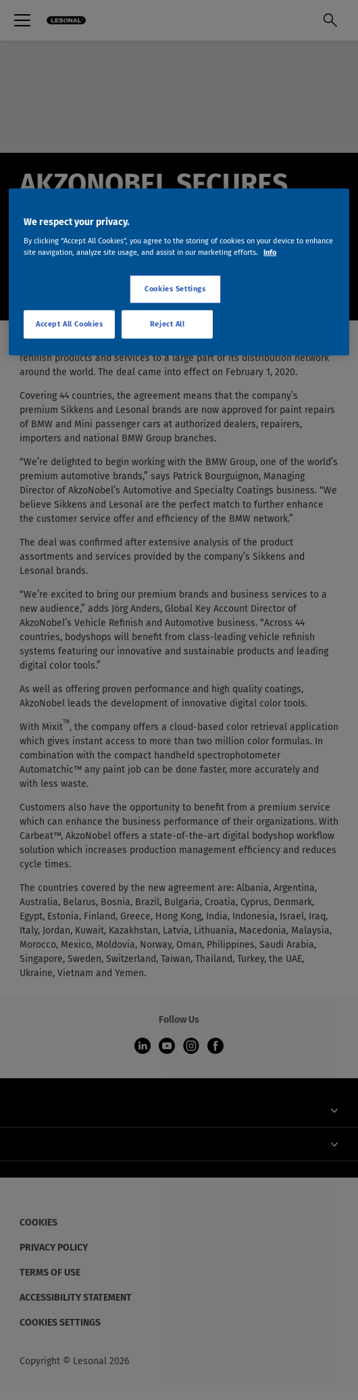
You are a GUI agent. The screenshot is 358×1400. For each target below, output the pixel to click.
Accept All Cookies (69, 324)
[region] (179, 272)
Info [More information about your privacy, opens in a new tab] (269, 252)
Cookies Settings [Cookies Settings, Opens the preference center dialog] (175, 288)
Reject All (167, 324)
